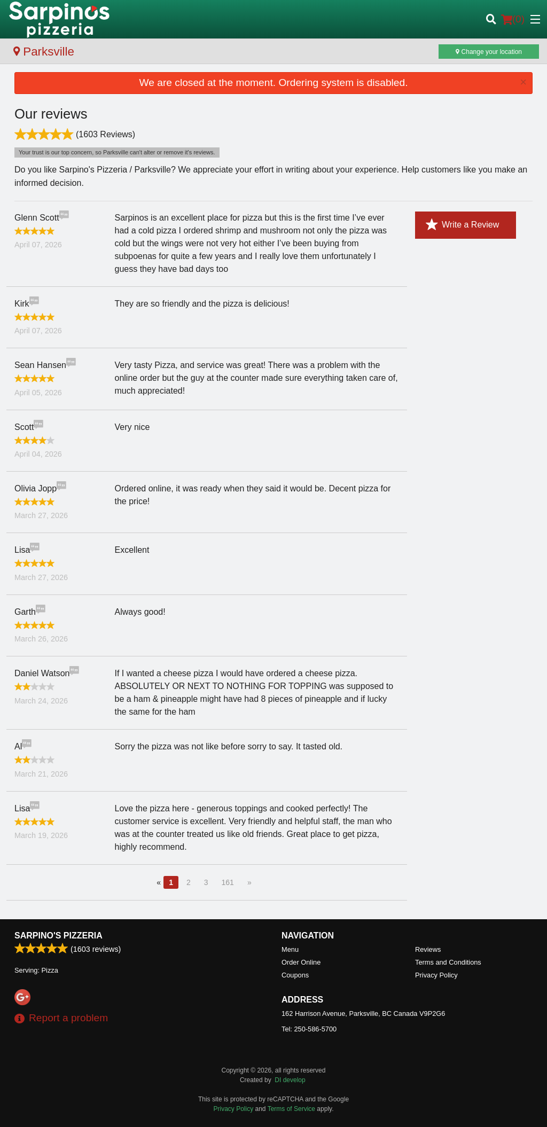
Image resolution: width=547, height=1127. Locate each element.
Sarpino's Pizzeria (58, 935)
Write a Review (462, 224)
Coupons (295, 975)
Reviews (428, 949)
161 (228, 882)
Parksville (43, 51)
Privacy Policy (436, 975)
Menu (290, 949)
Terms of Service (291, 1109)
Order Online (301, 962)
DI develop (290, 1080)
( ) (513, 19)
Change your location (489, 52)
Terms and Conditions (448, 962)
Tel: (309, 1029)
